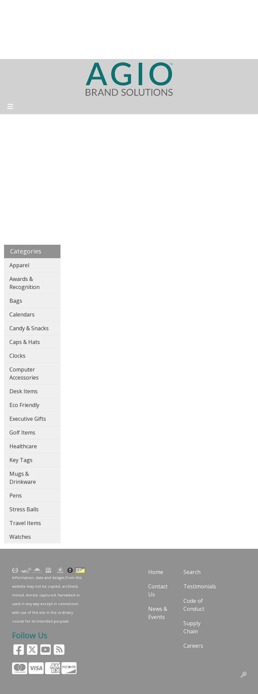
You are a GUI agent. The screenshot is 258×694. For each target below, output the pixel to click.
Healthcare (23, 446)
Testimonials (197, 586)
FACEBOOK (87, 37)
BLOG (13, 22)
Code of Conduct (193, 605)
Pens (15, 495)
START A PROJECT (29, 51)
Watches (20, 536)
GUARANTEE (102, 7)
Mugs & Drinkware (22, 477)
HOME (14, 7)
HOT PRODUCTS (78, 51)
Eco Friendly (24, 405)
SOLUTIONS (42, 7)
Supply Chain (192, 627)
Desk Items (23, 391)
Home (155, 572)
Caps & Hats (24, 342)
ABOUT (72, 7)
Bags (15, 300)
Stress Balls (24, 509)
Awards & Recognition (24, 283)
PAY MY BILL (53, 37)
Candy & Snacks (29, 328)
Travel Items (25, 523)
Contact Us (158, 590)
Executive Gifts (27, 418)
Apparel (19, 265)
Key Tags (21, 460)
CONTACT (19, 37)
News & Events (157, 613)
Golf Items (22, 432)
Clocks (17, 355)
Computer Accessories (24, 373)
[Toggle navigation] (10, 106)
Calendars (22, 314)
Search (155, 7)
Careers (193, 645)
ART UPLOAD (79, 22)
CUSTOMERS (42, 22)
